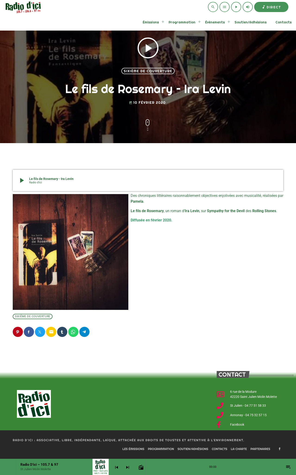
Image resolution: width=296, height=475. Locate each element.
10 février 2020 (147, 102)
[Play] (236, 7)
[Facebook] (279, 449)
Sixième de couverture (148, 71)
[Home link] (22, 7)
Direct (271, 7)
